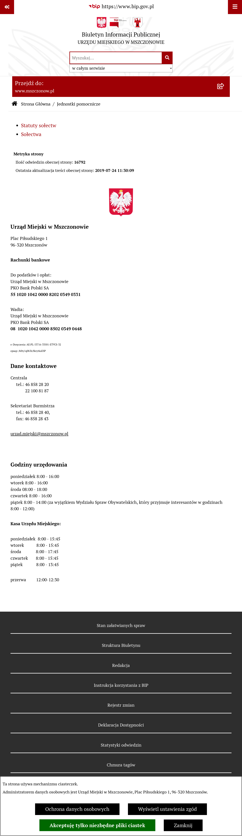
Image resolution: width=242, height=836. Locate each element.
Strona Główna (35, 104)
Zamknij (183, 825)
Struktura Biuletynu (121, 645)
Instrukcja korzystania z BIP (121, 685)
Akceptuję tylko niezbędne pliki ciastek (97, 825)
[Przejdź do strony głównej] (121, 32)
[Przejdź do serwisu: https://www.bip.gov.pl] (121, 6)
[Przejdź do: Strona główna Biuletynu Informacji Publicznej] (14, 104)
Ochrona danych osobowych (77, 809)
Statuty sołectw (38, 125)
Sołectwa (31, 134)
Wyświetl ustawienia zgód (167, 809)
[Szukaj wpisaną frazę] (167, 58)
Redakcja (121, 665)
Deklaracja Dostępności (121, 725)
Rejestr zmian (121, 705)
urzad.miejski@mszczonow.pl (39, 434)
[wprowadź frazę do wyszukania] (115, 58)
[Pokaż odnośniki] (7, 7)
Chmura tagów (121, 765)
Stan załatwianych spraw (121, 625)
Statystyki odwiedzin (121, 745)
